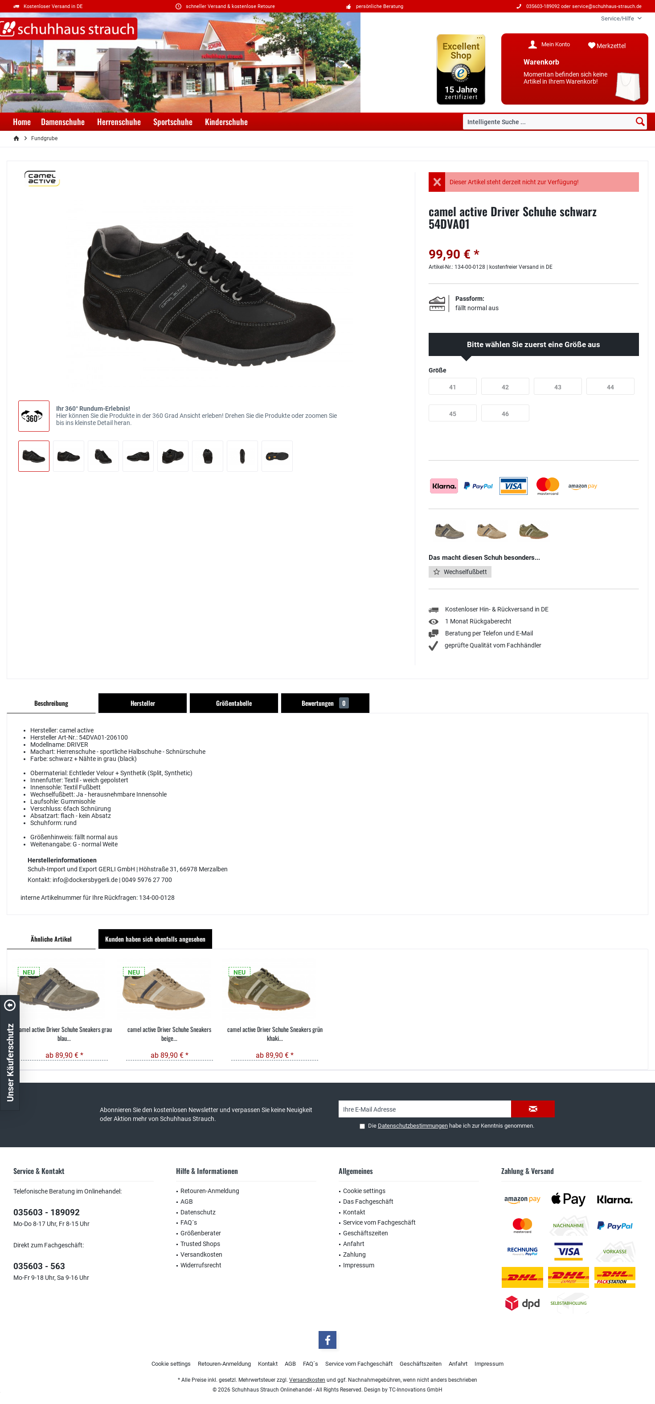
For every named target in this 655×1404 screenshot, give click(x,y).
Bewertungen (325, 702)
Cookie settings (364, 1190)
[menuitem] (618, 18)
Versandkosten (201, 1254)
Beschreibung (51, 703)
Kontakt (354, 1212)
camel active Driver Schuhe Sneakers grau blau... (64, 1034)
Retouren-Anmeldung (209, 1190)
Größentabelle (234, 703)
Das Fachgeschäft (368, 1201)
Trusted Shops (200, 1243)
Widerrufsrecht (200, 1265)
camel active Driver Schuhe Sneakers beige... (169, 1034)
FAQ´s (188, 1222)
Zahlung (354, 1254)
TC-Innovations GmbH (415, 1390)
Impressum (358, 1265)
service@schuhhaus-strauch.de (607, 6)
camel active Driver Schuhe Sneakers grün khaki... (275, 1034)
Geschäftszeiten (365, 1233)
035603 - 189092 (46, 1212)
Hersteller (143, 703)
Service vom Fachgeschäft (379, 1222)
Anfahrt (353, 1243)
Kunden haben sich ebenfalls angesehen (155, 938)
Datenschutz (198, 1212)
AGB (186, 1201)
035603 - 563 (39, 1266)
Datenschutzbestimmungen (413, 1125)
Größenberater (200, 1233)
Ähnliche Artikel (51, 938)
